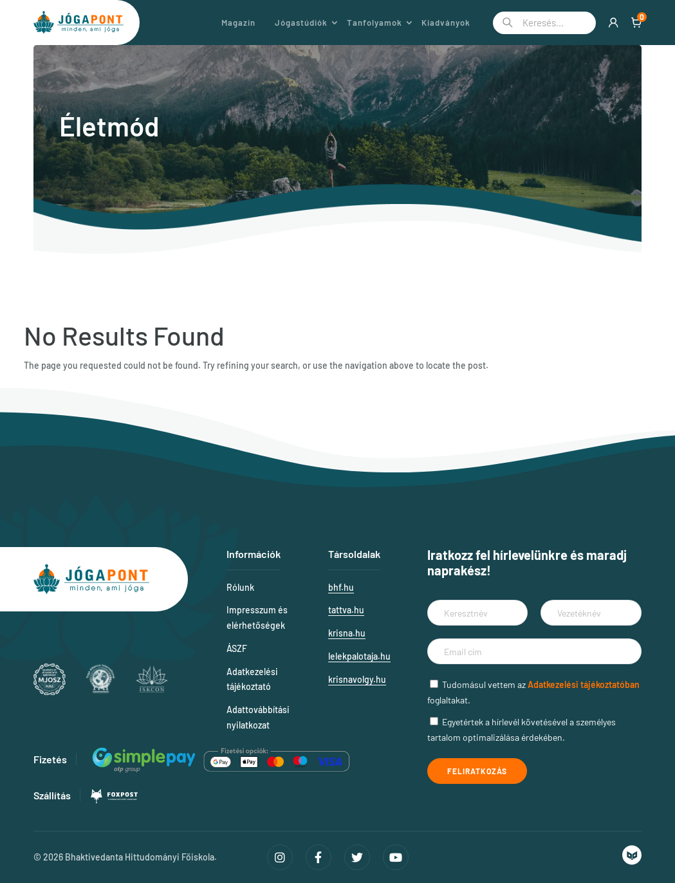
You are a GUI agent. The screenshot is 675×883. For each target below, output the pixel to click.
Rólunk (240, 587)
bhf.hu (341, 587)
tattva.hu (346, 609)
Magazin (238, 22)
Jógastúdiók (301, 22)
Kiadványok (445, 22)
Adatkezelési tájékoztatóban (584, 684)
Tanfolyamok (374, 22)
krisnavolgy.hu (357, 679)
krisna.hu (346, 632)
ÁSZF (237, 648)
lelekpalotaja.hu (359, 656)
